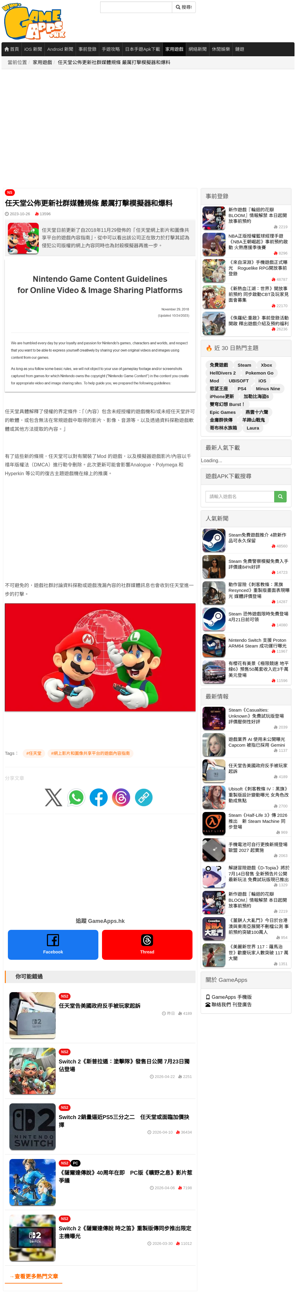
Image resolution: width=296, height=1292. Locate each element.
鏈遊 (239, 49)
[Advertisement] (56, 129)
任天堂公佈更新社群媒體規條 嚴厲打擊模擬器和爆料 (114, 62)
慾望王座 (219, 388)
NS (9, 192)
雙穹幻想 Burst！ (227, 404)
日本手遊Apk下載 (142, 49)
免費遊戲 (219, 365)
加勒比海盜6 (256, 396)
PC (75, 1163)
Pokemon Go (259, 372)
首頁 (11, 49)
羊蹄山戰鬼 (253, 420)
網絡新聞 (198, 49)
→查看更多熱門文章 (33, 1277)
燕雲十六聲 (256, 412)
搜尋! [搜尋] (184, 7)
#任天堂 (33, 753)
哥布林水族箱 (224, 427)
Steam (245, 365)
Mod (215, 380)
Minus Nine (268, 388)
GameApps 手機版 (229, 997)
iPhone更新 (222, 396)
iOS (262, 380)
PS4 (243, 388)
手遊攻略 (111, 49)
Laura (253, 427)
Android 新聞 (60, 49)
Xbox (266, 365)
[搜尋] (136, 7)
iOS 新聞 (33, 49)
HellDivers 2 (223, 372)
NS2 (64, 996)
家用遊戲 (174, 49)
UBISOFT (239, 380)
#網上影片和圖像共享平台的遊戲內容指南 (90, 753)
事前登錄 (87, 49)
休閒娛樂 (221, 49)
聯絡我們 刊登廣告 (229, 1004)
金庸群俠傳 (222, 420)
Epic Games (223, 412)
